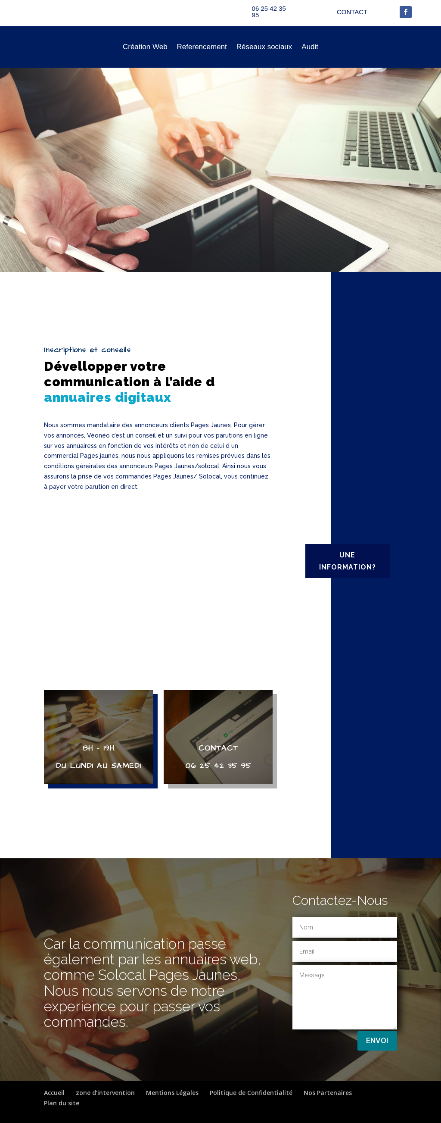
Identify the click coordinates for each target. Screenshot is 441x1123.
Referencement (202, 47)
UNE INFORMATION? (347, 561)
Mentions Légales (172, 1093)
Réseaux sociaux (264, 47)
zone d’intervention (105, 1093)
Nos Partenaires (328, 1093)
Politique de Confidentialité (251, 1093)
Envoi (377, 1040)
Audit (309, 47)
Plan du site (61, 1103)
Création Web (145, 47)
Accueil (54, 1093)
